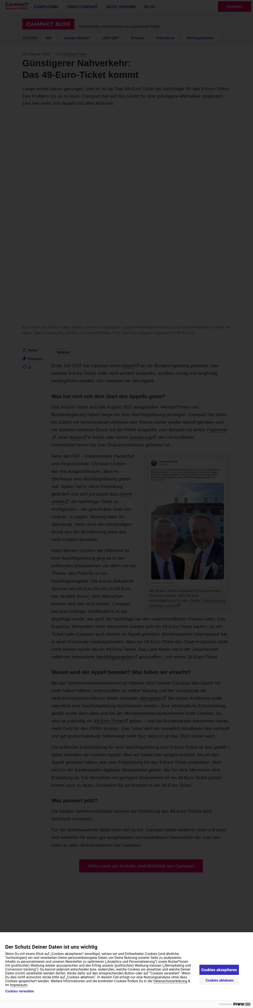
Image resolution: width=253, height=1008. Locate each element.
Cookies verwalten (19, 991)
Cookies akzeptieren (219, 970)
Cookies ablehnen (220, 980)
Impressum (19, 985)
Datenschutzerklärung (170, 981)
